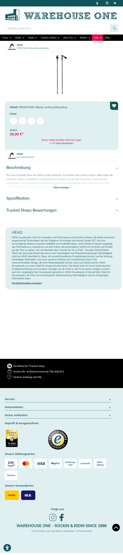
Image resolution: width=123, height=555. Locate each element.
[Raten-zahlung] (100, 463)
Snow (6, 37)
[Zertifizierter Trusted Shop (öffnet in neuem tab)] (18, 440)
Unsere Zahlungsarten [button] (20, 454)
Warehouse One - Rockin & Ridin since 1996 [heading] (61, 525)
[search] (58, 28)
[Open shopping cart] (114, 3)
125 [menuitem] (31, 121)
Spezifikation (17, 198)
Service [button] (58, 399)
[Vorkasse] (11, 475)
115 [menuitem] (13, 121)
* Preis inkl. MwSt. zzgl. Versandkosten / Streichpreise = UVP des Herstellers (61, 531)
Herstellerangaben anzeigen (27, 283)
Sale (97, 37)
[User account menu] (98, 3)
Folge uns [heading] (57, 509)
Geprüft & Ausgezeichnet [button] (21, 423)
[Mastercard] (26, 463)
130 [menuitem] (40, 121)
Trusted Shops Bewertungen (31, 210)
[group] (26, 366)
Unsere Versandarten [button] (19, 485)
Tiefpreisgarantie (61, 3)
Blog (107, 37)
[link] (53, 520)
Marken (85, 37)
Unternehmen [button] (58, 407)
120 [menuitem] (22, 121)
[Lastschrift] (85, 463)
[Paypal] (55, 463)
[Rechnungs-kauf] (70, 463)
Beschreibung (18, 167)
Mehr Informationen (64, 143)
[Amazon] (11, 463)
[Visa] (40, 463)
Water (19, 37)
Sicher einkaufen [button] (58, 415)
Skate (32, 37)
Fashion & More (50, 37)
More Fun (69, 37)
